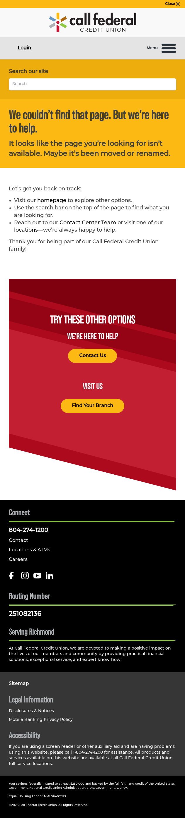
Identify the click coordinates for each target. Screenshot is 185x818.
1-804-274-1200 (88, 752)
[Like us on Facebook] (12, 577)
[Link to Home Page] (92, 23)
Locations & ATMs (29, 550)
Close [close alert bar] (172, 4)
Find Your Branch (92, 406)
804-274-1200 (28, 530)
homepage (51, 201)
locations (26, 230)
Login (24, 48)
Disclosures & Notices (31, 711)
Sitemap (19, 683)
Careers (18, 559)
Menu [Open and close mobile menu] (161, 48)
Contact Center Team (88, 223)
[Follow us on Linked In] (49, 577)
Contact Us (92, 356)
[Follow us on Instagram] (25, 577)
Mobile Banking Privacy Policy (41, 720)
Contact (18, 540)
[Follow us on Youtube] (37, 577)
